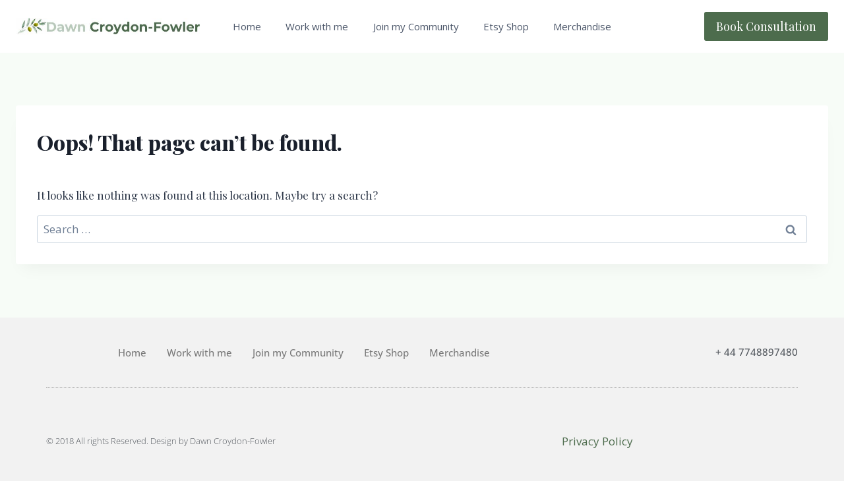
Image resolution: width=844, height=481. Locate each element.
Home (247, 26)
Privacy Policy (597, 441)
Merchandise (582, 26)
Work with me (317, 26)
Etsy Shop (506, 26)
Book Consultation (766, 26)
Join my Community (416, 26)
